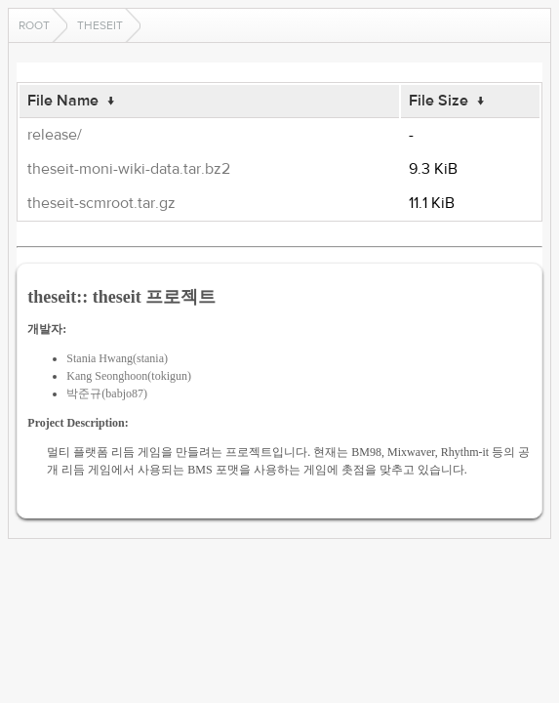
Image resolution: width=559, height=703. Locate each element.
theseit (100, 25)
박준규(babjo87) (106, 393)
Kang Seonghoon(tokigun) (128, 376)
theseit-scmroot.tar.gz (101, 203)
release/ (54, 135)
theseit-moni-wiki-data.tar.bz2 (128, 169)
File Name (63, 100)
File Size (438, 100)
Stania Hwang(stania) (117, 358)
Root (34, 25)
